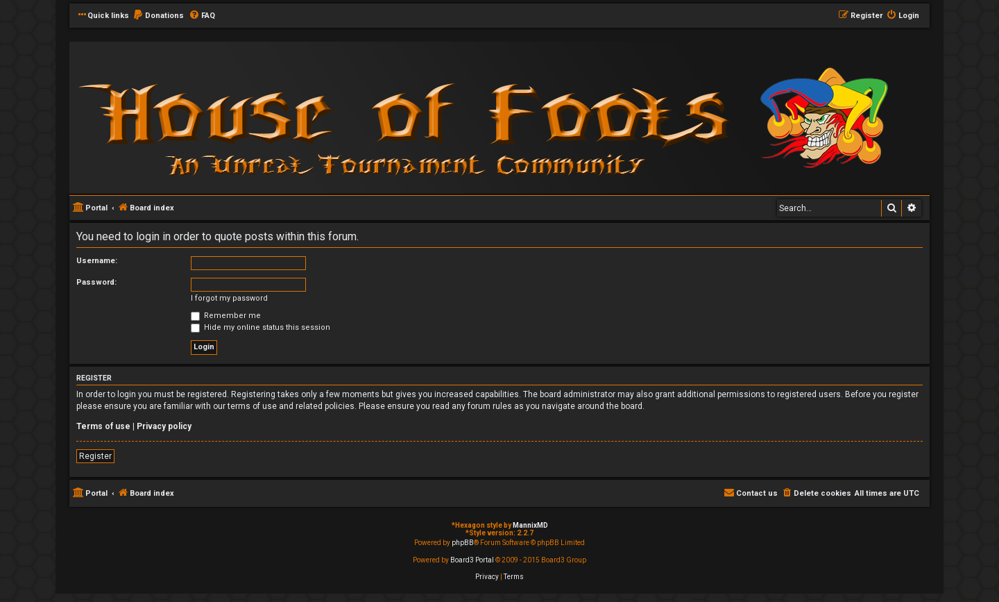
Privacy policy (164, 426)
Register (95, 456)
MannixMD (530, 525)
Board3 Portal (472, 560)
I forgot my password (229, 298)
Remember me (226, 315)
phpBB (463, 542)
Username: (96, 260)
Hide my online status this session (260, 327)
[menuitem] (158, 16)
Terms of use (103, 426)
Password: (96, 282)
